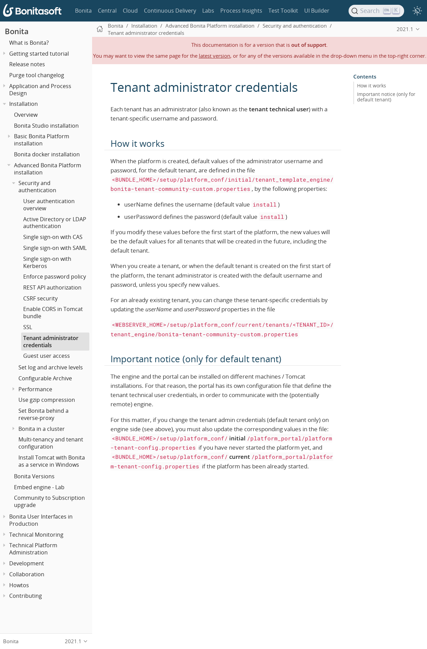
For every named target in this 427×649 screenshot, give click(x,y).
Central (107, 10)
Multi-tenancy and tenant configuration (50, 443)
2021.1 (405, 29)
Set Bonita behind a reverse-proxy (43, 414)
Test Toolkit (283, 10)
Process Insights (241, 10)
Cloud (130, 10)
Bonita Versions (34, 476)
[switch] (417, 11)
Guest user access (46, 355)
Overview (26, 114)
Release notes (27, 64)
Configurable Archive (45, 378)
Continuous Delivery (170, 10)
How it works (371, 86)
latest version (214, 55)
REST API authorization (52, 287)
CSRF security (40, 298)
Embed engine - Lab (39, 487)
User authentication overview (49, 204)
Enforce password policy (54, 276)
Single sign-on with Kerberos (47, 262)
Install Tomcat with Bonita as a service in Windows (51, 461)
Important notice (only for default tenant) (386, 97)
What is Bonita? (29, 42)
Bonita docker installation (47, 154)
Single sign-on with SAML (55, 248)
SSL (27, 327)
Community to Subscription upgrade (49, 501)
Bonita (83, 10)
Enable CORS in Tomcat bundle (53, 312)
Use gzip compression (46, 400)
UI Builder (316, 10)
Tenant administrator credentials (50, 341)
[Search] (376, 11)
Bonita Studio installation (46, 125)
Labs (208, 10)
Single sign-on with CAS (53, 237)
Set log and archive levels (50, 367)
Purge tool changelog (36, 75)
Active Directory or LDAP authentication (54, 222)
